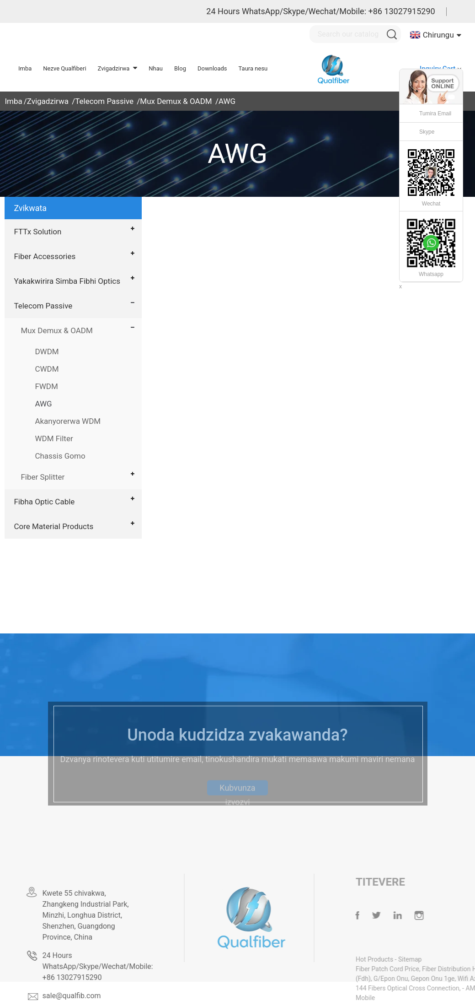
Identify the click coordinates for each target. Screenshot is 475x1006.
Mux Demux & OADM (176, 101)
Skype (426, 132)
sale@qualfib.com (88, 995)
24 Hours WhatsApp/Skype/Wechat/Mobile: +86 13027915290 (320, 11)
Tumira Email (435, 113)
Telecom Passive (104, 101)
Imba (13, 101)
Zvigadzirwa (48, 101)
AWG (227, 101)
